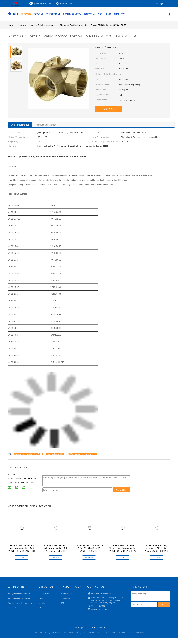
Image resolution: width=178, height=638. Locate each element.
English (161, 3)
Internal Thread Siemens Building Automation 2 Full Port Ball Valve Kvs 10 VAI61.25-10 (55, 549)
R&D (63, 603)
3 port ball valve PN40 (55, 454)
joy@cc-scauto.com (42, 3)
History (42, 598)
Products (26, 14)
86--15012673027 (68, 3)
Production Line (67, 593)
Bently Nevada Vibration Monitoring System (26, 593)
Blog (109, 14)
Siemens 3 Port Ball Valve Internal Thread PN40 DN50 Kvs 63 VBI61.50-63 (93, 25)
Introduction (44, 593)
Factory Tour (53, 14)
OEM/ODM (65, 598)
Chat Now (119, 14)
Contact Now (121, 490)
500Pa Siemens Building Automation (82, 454)
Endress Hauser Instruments (20, 603)
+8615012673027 (31, 478)
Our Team (43, 608)
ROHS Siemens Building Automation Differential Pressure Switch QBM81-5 (156, 548)
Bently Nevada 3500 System (19, 598)
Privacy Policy (98, 627)
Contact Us (89, 14)
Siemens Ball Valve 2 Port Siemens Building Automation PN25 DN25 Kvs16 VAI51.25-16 (122, 548)
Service (42, 603)
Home (13, 14)
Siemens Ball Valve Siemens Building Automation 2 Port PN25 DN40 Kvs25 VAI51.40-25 (21, 548)
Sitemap (79, 627)
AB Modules (13, 608)
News (101, 14)
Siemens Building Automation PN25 (28, 454)
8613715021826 (27, 482)
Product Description (46, 124)
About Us (38, 14)
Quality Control (72, 14)
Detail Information (20, 124)
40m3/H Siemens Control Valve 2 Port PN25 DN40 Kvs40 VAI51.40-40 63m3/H (89, 548)
